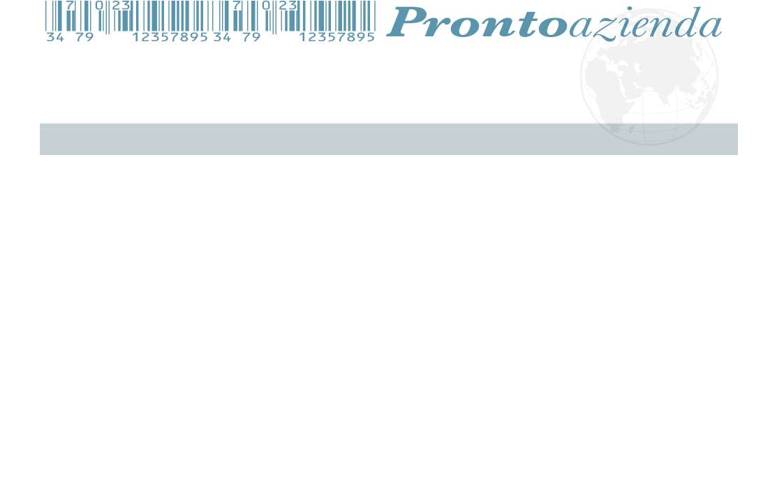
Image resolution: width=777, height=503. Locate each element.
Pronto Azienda (389, 26)
